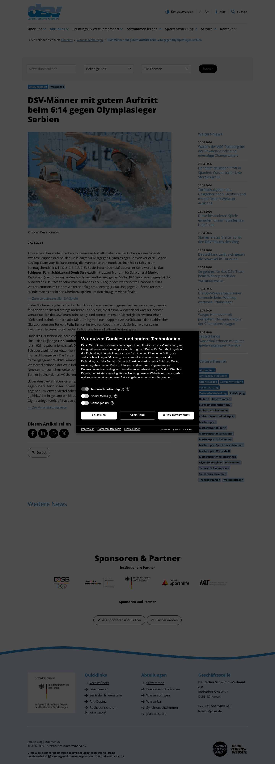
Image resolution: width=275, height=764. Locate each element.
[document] (137, 360)
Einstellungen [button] (132, 429)
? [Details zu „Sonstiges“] (112, 402)
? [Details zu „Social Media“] (116, 396)
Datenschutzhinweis (109, 429)
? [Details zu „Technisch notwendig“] (127, 389)
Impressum (87, 429)
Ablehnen (99, 415)
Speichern (137, 415)
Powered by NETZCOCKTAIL (177, 429)
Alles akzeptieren (176, 415)
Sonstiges (97, 402)
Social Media (99, 396)
